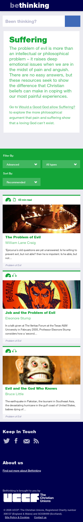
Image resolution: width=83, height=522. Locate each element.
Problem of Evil (13, 265)
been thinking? (21, 21)
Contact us (40, 517)
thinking (29, 5)
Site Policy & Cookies (17, 517)
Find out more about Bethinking (22, 470)
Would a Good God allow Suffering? (47, 107)
